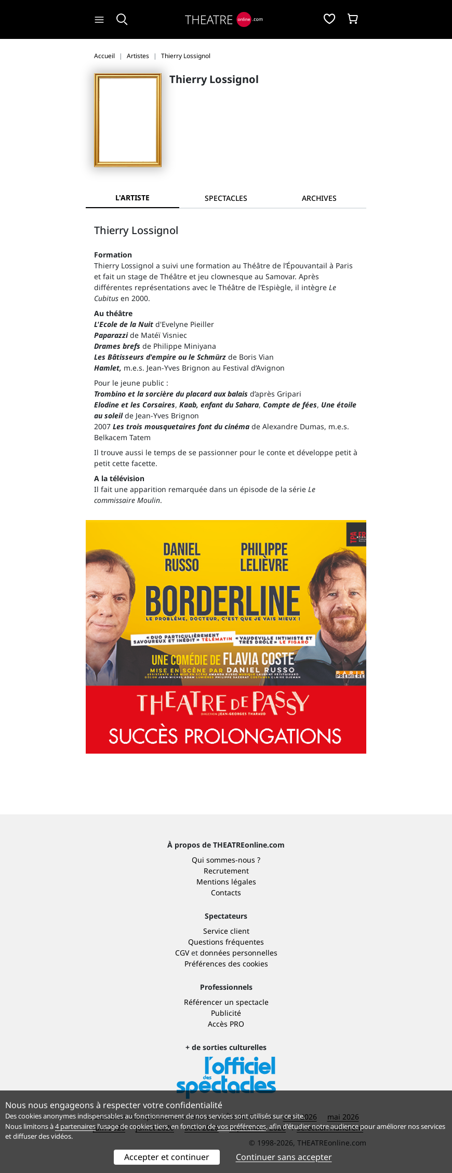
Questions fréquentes (226, 942)
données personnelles (238, 953)
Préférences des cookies (226, 964)
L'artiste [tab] (132, 197)
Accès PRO (226, 1024)
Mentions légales (226, 881)
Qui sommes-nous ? (226, 860)
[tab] (226, 198)
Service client (226, 931)
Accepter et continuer (166, 1157)
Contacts (226, 892)
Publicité (226, 1013)
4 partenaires (75, 1126)
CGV (182, 953)
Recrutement (226, 871)
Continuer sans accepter (284, 1157)
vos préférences (241, 1126)
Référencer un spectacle (226, 1002)
